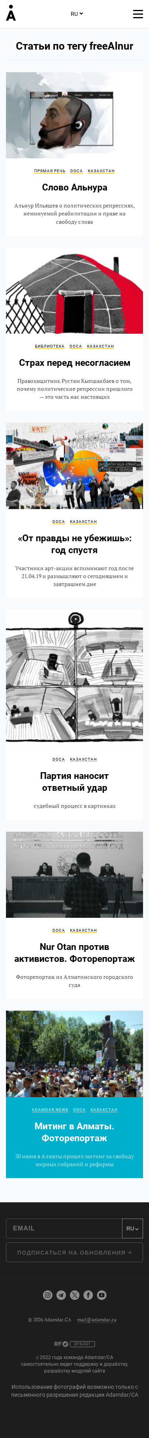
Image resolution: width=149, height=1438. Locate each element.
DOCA (76, 171)
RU (77, 13)
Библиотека (50, 346)
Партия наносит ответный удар (74, 715)
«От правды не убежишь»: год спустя (74, 510)
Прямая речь (50, 171)
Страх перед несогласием (74, 329)
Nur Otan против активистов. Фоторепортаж (74, 915)
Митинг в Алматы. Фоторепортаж (74, 1094)
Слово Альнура (74, 154)
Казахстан (101, 171)
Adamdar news (50, 1109)
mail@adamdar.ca (96, 1320)
